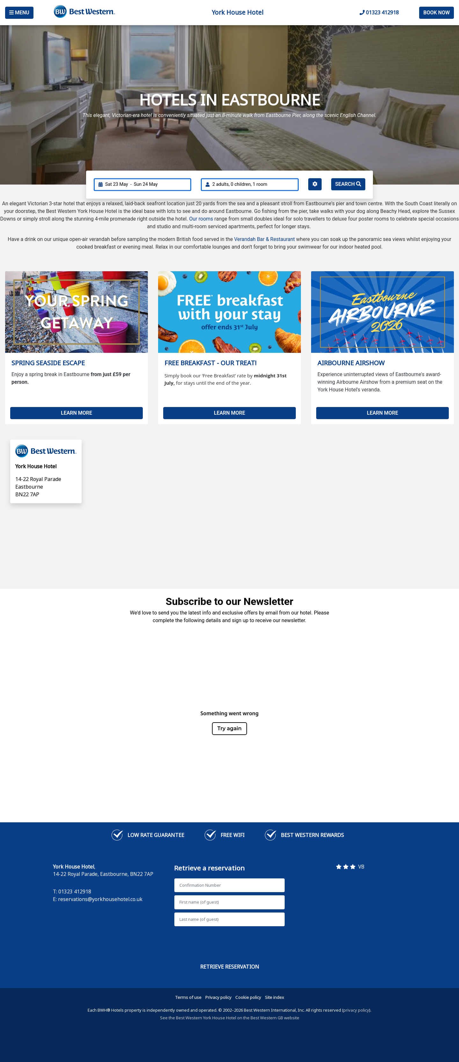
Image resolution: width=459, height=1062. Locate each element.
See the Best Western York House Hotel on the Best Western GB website (229, 1018)
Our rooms (201, 219)
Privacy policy (218, 997)
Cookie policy (248, 997)
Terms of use (188, 997)
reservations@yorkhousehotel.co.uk (100, 899)
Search (348, 184)
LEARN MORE (76, 413)
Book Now (436, 13)
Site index (274, 997)
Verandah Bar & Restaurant (264, 239)
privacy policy (356, 1010)
